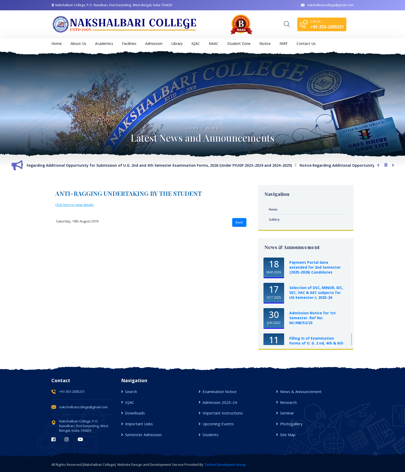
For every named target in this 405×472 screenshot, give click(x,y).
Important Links (139, 423)
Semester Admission (143, 434)
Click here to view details (74, 204)
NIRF (283, 43)
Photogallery (291, 423)
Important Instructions (222, 412)
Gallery (274, 219)
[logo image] (125, 24)
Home (56, 43)
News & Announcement (301, 391)
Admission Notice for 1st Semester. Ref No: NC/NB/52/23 (312, 317)
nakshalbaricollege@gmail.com (327, 5)
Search (131, 391)
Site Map (287, 434)
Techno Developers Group (225, 464)
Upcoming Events (218, 423)
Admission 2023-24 (219, 402)
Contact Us (306, 43)
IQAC (129, 402)
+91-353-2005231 (72, 391)
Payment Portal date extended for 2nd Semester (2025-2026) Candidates (315, 267)
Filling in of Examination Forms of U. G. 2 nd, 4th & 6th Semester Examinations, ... (316, 343)
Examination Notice (219, 391)
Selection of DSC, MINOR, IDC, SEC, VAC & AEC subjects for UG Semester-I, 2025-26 (316, 292)
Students (210, 434)
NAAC (214, 43)
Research (288, 402)
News (212, 128)
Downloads (135, 412)
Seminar (287, 412)
